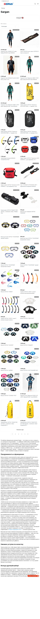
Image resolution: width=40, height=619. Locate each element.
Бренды (3, 8)
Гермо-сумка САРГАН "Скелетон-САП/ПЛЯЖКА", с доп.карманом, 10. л (29, 159)
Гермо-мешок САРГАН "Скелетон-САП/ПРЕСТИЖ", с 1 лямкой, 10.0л (28, 105)
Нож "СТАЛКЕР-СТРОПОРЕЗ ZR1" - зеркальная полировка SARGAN (29, 185)
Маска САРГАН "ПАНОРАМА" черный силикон (29, 265)
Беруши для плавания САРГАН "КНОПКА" (27, 212)
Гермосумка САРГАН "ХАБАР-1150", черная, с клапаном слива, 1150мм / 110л (9, 212)
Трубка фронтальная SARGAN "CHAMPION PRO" (8, 159)
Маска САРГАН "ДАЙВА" (7, 370)
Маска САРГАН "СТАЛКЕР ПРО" (8, 395)
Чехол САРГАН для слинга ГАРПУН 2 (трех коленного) (29, 52)
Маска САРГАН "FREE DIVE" (27, 318)
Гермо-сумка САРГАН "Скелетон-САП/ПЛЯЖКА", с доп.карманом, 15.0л (10, 185)
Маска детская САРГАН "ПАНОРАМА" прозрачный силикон (29, 239)
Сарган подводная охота (15, 529)
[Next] (27, 434)
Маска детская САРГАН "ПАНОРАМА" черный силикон (10, 237)
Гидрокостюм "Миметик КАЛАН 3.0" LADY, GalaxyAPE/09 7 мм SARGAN (29, 396)
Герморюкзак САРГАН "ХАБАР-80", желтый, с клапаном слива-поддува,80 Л (9, 424)
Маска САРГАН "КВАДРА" (26, 345)
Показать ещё (20, 429)
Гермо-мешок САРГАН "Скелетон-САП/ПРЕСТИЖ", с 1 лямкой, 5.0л (9, 132)
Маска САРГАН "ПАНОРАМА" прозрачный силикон (8, 265)
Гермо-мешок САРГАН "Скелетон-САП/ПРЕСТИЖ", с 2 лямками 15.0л (28, 132)
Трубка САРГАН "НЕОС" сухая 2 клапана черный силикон (8, 319)
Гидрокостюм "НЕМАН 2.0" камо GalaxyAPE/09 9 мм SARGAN (9, 52)
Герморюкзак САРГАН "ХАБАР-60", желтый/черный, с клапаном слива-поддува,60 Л (29, 424)
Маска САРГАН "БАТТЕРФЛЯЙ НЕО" (29, 370)
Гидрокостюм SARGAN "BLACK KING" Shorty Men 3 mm (10, 78)
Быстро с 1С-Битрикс (32, 575)
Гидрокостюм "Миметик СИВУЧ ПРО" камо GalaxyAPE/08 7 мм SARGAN (10, 105)
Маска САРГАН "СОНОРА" (7, 345)
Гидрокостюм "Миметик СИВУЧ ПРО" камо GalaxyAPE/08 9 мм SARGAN (29, 78)
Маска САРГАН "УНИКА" (7, 291)
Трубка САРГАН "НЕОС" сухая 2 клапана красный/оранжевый (28, 292)
